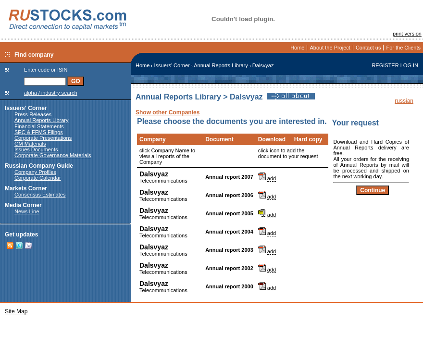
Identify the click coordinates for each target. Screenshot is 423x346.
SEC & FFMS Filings (38, 132)
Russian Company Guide (39, 165)
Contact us (368, 47)
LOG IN (409, 65)
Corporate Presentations (43, 138)
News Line (26, 211)
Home (297, 47)
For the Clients (403, 47)
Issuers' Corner (26, 108)
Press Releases (32, 114)
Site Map (16, 311)
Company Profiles (35, 172)
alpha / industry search (50, 93)
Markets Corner (26, 188)
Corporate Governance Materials (52, 155)
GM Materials (30, 144)
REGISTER (385, 65)
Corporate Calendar (37, 178)
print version (407, 34)
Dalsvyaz (153, 174)
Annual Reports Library (41, 120)
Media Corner (23, 205)
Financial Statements (39, 126)
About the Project (330, 47)
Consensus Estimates (39, 195)
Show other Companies (167, 112)
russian (404, 101)
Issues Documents (36, 149)
